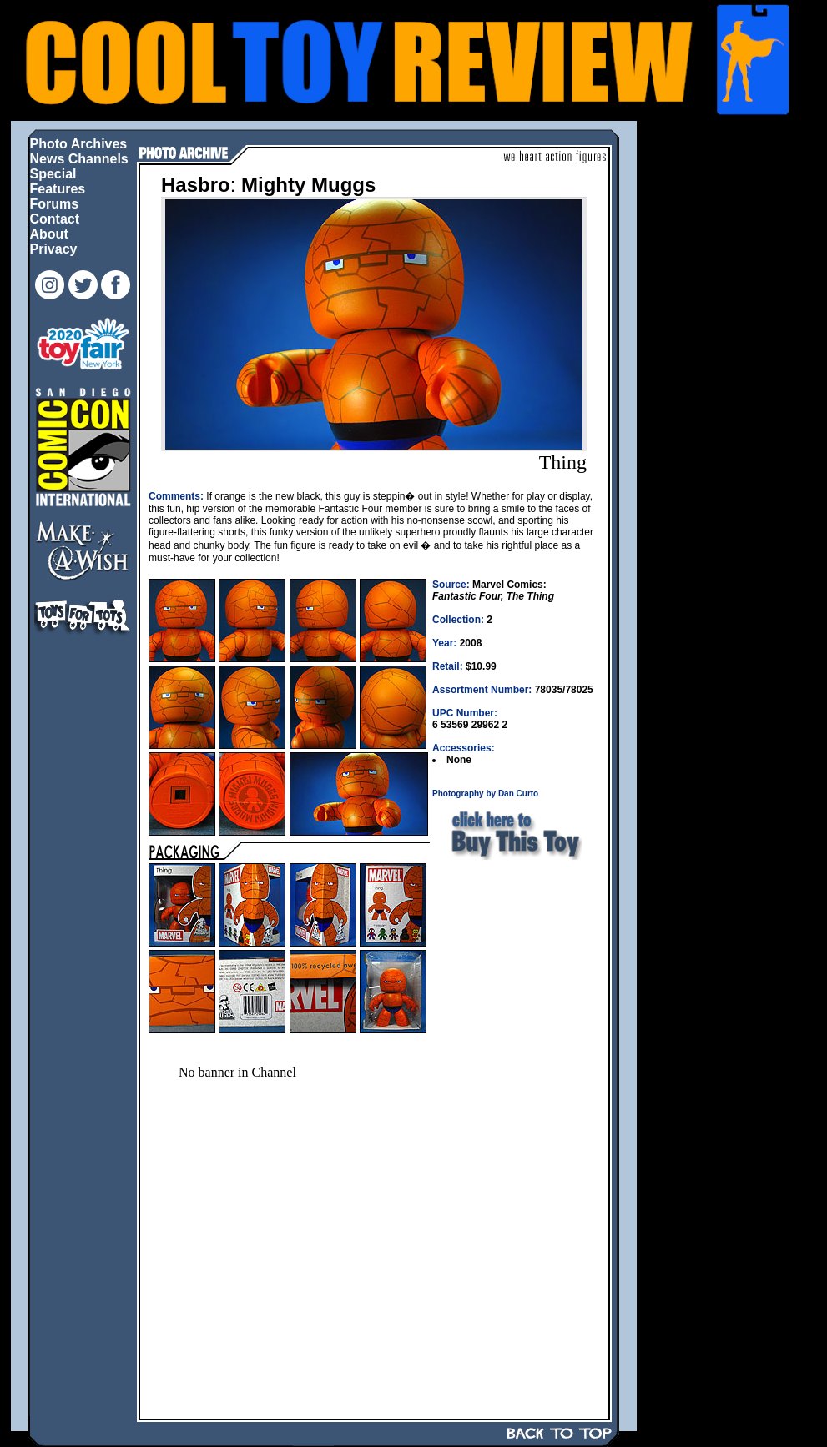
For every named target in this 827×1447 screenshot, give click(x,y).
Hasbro (195, 184)
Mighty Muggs (308, 184)
